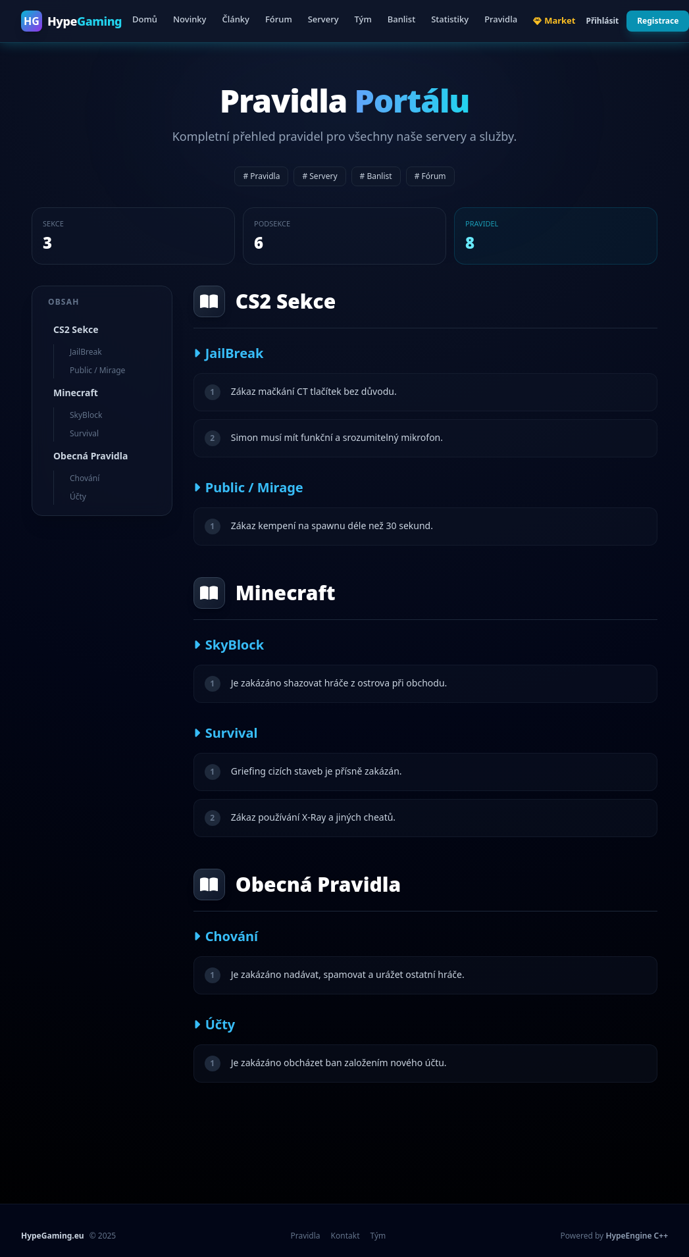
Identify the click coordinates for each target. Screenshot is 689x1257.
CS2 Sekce (76, 329)
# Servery (319, 176)
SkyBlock (86, 415)
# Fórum (430, 176)
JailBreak (86, 351)
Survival (84, 433)
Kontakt (345, 1236)
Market (554, 20)
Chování (84, 478)
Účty (78, 496)
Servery (323, 19)
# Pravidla (261, 176)
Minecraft (75, 392)
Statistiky (450, 19)
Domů (144, 19)
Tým (363, 19)
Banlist (401, 19)
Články (235, 19)
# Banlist (376, 176)
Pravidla (500, 19)
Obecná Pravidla (90, 455)
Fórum (278, 19)
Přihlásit (602, 21)
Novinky (189, 19)
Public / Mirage (97, 370)
